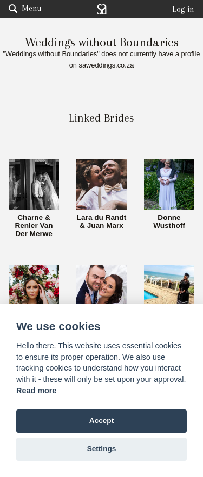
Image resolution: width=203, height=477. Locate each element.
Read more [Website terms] (36, 390)
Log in (183, 9)
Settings (101, 449)
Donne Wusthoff (169, 222)
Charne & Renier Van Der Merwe (34, 226)
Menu (25, 8)
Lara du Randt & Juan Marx (101, 222)
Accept (101, 420)
